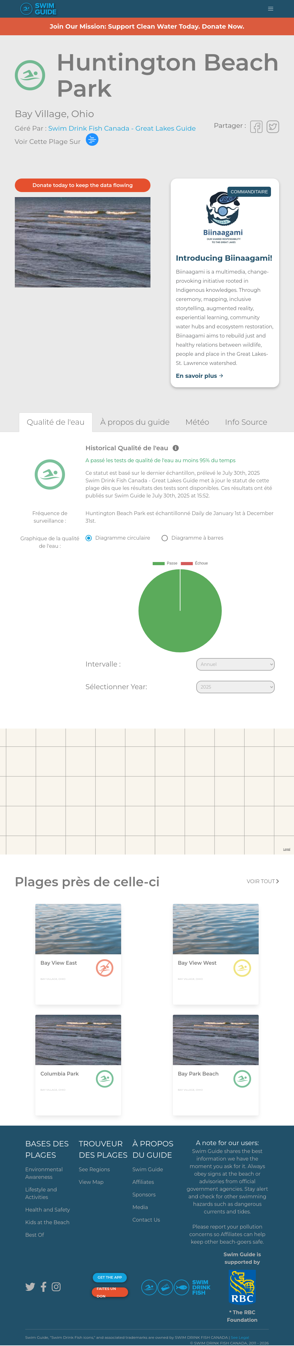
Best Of (34, 1235)
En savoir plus (200, 376)
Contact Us (146, 1220)
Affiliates (143, 1182)
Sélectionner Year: (116, 687)
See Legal (240, 1337)
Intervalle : (103, 664)
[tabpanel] (147, 570)
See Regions (94, 1170)
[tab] (55, 422)
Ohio (82, 114)
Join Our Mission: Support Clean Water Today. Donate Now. (147, 26)
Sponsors (144, 1195)
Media (140, 1207)
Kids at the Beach (47, 1222)
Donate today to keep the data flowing (82, 185)
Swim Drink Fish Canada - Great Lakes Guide (122, 128)
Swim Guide (147, 1170)
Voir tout (263, 881)
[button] (270, 9)
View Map (91, 1182)
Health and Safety (47, 1210)
